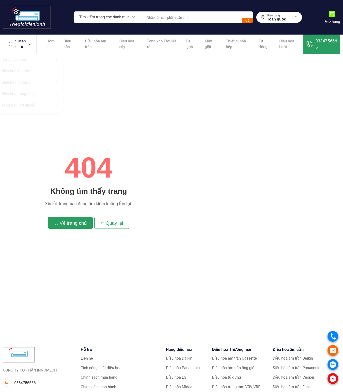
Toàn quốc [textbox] (276, 19)
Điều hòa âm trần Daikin (293, 358)
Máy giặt (208, 44)
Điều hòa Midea (179, 387)
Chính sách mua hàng (99, 377)
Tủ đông (263, 44)
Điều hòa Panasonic (183, 368)
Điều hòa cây (126, 44)
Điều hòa (67, 44)
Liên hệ (87, 358)
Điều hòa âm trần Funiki (293, 387)
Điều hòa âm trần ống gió (233, 368)
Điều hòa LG (176, 377)
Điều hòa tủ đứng (226, 377)
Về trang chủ (70, 223)
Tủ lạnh (189, 44)
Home (50, 44)
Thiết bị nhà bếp (236, 44)
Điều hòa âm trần (95, 44)
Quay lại (111, 223)
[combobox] (106, 17)
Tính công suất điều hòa (101, 368)
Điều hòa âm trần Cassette (234, 358)
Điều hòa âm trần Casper (293, 377)
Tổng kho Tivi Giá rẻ (161, 44)
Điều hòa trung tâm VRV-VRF (236, 387)
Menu (20, 44)
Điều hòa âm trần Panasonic (296, 368)
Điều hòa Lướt (286, 44)
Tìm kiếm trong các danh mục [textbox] (104, 17)
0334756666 (321, 44)
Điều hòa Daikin (179, 358)
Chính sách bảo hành (98, 387)
